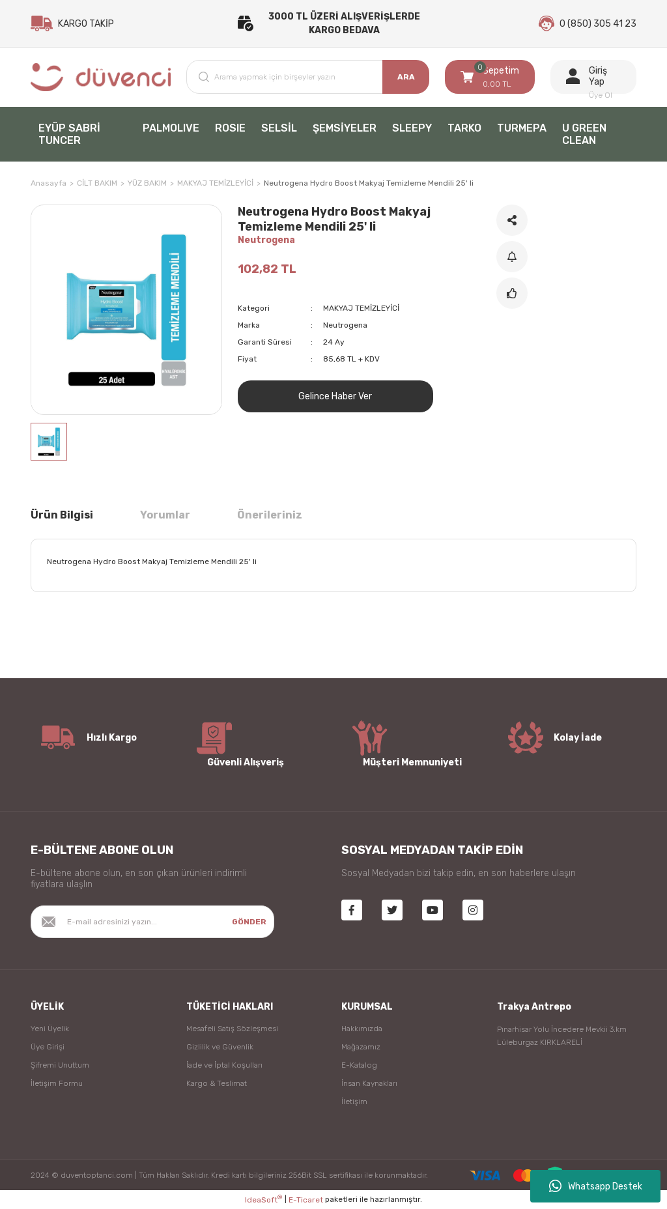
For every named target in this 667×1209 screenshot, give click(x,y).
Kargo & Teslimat (216, 1083)
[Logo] (101, 77)
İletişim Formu (57, 1083)
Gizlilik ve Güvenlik (219, 1046)
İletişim (354, 1101)
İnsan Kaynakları (369, 1083)
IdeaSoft (263, 1199)
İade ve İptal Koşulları (224, 1065)
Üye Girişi (47, 1046)
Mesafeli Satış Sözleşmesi (232, 1028)
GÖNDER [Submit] (249, 921)
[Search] (308, 77)
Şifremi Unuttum (60, 1065)
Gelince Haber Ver (335, 396)
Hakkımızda (361, 1028)
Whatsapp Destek (595, 1186)
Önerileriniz (269, 515)
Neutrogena (266, 240)
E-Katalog (359, 1065)
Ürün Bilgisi (62, 515)
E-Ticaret (306, 1199)
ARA (406, 76)
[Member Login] (593, 77)
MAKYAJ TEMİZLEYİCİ (361, 308)
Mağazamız (360, 1046)
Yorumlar (165, 515)
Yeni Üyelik (50, 1028)
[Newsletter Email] (152, 921)
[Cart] (490, 77)
